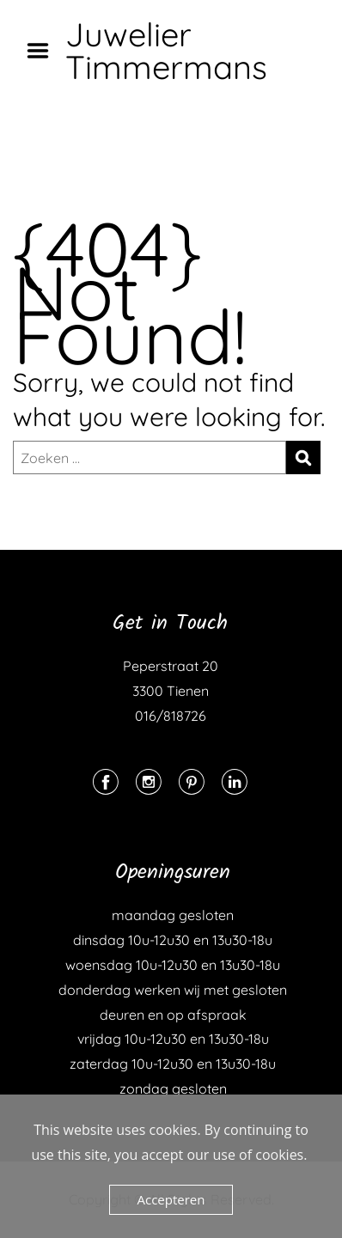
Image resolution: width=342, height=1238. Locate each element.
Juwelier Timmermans (166, 50)
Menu (44, 51)
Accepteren (171, 1199)
